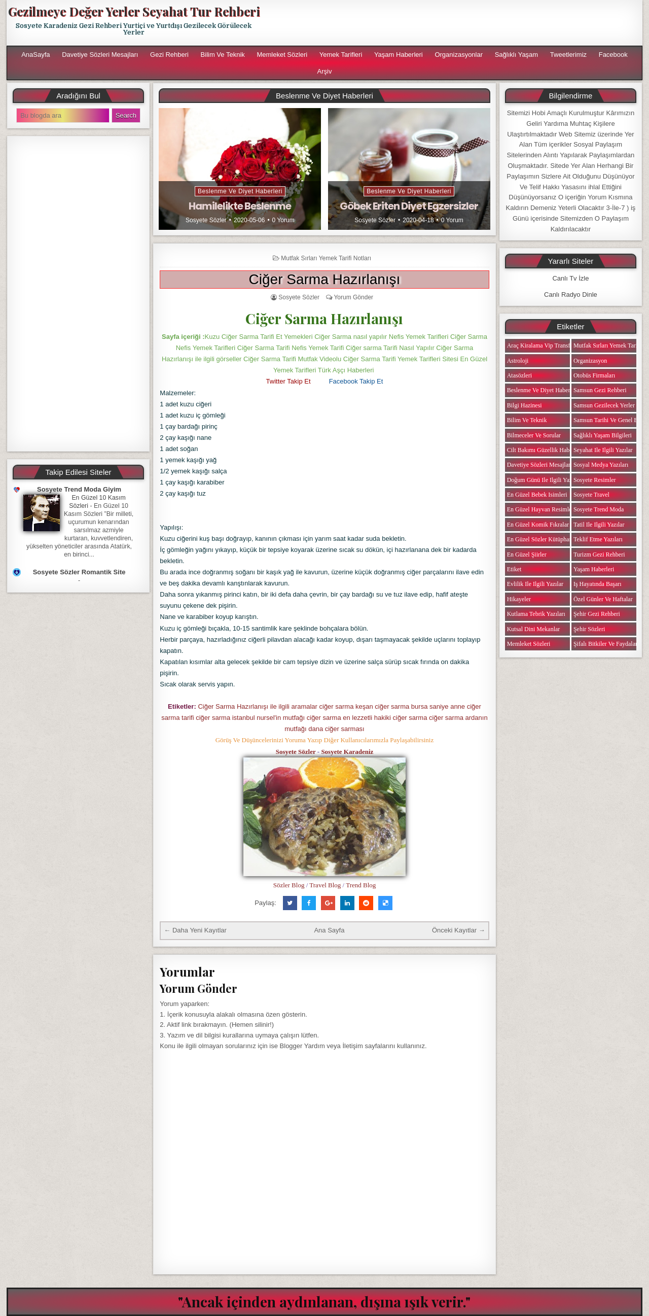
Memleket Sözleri (282, 54)
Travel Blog (325, 885)
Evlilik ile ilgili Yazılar (535, 583)
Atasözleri (519, 375)
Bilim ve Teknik (223, 54)
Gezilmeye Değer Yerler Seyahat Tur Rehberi (134, 11)
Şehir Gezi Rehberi (596, 613)
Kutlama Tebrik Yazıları (536, 613)
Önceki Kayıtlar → (458, 930)
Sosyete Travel (591, 494)
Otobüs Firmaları (594, 375)
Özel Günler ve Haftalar (603, 599)
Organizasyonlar (459, 54)
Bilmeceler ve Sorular (534, 435)
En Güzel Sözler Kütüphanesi (543, 539)
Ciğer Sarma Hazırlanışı (325, 279)
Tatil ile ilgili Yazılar (598, 524)
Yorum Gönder (353, 297)
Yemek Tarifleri (341, 54)
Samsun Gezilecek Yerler (604, 405)
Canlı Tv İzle (570, 278)
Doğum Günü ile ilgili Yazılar (543, 479)
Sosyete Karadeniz (347, 751)
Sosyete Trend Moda (598, 509)
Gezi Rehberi (169, 54)
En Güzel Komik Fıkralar (538, 524)
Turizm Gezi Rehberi (599, 554)
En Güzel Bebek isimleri (537, 494)
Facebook (613, 54)
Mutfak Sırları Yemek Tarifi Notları (326, 258)
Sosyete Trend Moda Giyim (79, 489)
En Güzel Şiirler (527, 554)
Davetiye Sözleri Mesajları (100, 54)
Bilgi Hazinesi (524, 405)
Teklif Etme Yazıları (598, 539)
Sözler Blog (289, 885)
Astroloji (518, 360)
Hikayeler (519, 599)
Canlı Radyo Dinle (570, 294)
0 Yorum (283, 220)
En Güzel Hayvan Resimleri (541, 509)
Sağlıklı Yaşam (516, 54)
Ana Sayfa (329, 930)
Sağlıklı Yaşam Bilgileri (602, 435)
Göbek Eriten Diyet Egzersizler (409, 206)
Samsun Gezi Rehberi (600, 390)
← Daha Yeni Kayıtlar (195, 930)
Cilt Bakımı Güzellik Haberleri (545, 450)
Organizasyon (590, 360)
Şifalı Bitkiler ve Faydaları (606, 643)
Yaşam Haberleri (398, 54)
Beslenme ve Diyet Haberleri (240, 191)
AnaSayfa (35, 54)
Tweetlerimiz (568, 54)
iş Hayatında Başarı (597, 583)
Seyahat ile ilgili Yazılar (603, 450)
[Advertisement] (454, 23)
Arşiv (324, 71)
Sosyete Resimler (594, 479)
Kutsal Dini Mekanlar (533, 629)
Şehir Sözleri (589, 629)
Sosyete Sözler (206, 220)
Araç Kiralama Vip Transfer (541, 345)
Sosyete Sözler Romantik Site (79, 572)
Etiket (514, 569)
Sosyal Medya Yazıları (600, 464)
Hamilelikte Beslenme (240, 206)
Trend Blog (361, 885)
